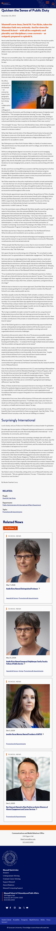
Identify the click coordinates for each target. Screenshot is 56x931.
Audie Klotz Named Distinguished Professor (22, 589)
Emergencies (24, 920)
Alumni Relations (8, 885)
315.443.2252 (9, 900)
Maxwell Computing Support (13, 888)
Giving (21, 671)
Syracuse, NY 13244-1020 (13, 898)
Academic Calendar (6, 920)
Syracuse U (4, 922)
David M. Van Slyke (9, 498)
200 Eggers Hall (9, 895)
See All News (10, 528)
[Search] (53, 4)
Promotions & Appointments (12, 512)
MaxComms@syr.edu (28, 839)
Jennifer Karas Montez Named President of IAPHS (24, 734)
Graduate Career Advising (11, 879)
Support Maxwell (9, 882)
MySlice (43, 920)
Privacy (48, 920)
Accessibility (16, 920)
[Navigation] (47, 4)
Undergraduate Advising (11, 876)
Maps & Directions (34, 920)
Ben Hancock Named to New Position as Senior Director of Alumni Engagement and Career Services (27, 808)
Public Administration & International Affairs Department (22, 505)
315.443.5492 (28, 842)
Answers (6, 873)
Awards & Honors (12, 598)
